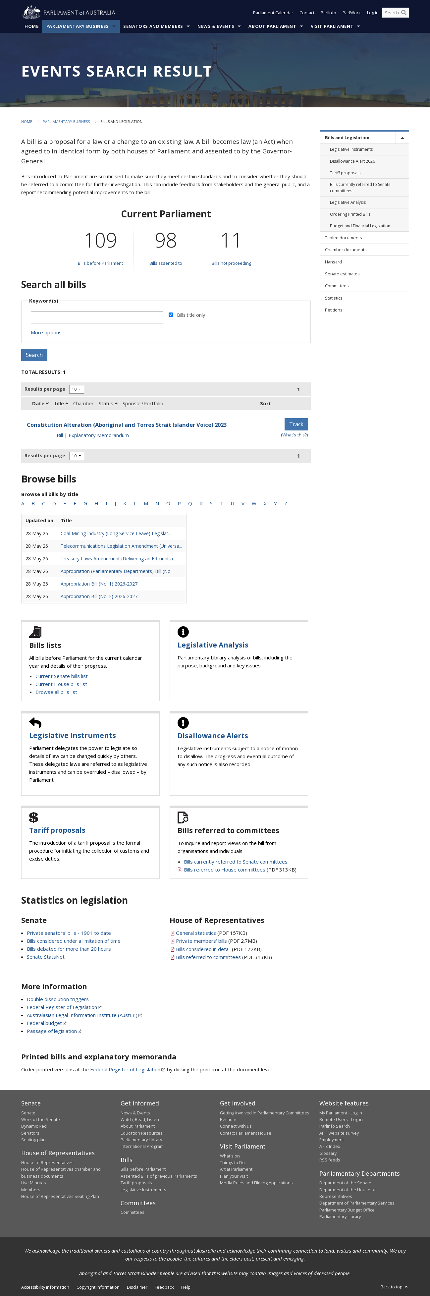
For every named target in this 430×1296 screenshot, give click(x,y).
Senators (30, 1133)
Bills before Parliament (100, 263)
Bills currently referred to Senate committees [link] (360, 188)
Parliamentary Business (77, 26)
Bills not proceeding (231, 263)
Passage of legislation (52, 1031)
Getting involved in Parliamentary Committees (264, 1113)
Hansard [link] (333, 262)
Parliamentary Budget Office (347, 1210)
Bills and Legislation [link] (347, 138)
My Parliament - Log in (340, 1113)
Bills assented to (165, 263)
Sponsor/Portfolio (143, 403)
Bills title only (191, 315)
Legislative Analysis (213, 644)
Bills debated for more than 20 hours (69, 948)
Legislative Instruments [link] (351, 149)
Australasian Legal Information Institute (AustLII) (82, 1015)
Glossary (328, 1153)
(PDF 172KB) (219, 949)
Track (296, 424)
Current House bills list (61, 684)
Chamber (83, 403)
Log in (373, 13)
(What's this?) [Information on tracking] (294, 435)
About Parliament (272, 26)
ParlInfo (328, 13)
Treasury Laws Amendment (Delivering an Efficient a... (118, 558)
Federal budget (44, 1023)
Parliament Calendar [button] (273, 13)
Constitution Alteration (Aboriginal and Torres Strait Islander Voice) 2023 (127, 424)
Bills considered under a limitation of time (74, 940)
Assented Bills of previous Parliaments (159, 1176)
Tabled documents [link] (343, 238)
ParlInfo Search (334, 1126)
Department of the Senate (345, 1183)
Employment (331, 1140)
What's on (230, 1156)
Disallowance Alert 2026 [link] (352, 161)
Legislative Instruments (72, 735)
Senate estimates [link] (342, 274)
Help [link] (185, 1287)
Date (40, 403)
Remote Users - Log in (341, 1119)
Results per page (45, 389)
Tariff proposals (57, 830)
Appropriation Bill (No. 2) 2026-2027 (99, 596)
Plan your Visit (234, 1176)
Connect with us (236, 1126)
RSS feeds (329, 1160)
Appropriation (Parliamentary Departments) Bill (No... (117, 571)
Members (30, 1190)
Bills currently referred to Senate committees (236, 861)
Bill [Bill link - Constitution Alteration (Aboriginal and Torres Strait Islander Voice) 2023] (60, 435)
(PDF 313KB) (240, 869)
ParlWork (352, 13)
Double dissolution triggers (58, 999)
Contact (306, 13)
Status (108, 403)
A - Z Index (329, 1146)
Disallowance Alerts (213, 735)
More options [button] (46, 332)
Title (61, 403)
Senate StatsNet (46, 956)
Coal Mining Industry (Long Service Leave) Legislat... (116, 533)
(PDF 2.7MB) (216, 940)
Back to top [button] (395, 1287)
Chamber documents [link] (346, 250)
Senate (28, 1113)
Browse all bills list (56, 692)
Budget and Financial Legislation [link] (360, 226)
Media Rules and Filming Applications (256, 1183)
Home (32, 26)
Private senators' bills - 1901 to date (69, 933)
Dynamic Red (34, 1126)
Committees (132, 1212)
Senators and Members (153, 26)
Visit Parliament (332, 26)
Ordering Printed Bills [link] (350, 214)
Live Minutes (33, 1183)
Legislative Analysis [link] (348, 202)
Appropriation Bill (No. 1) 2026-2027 (99, 584)
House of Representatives (47, 1162)
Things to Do (232, 1162)
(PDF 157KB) (211, 933)
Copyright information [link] (98, 1287)
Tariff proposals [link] (345, 173)
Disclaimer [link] (137, 1287)
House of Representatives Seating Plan (60, 1196)
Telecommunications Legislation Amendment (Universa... (121, 546)
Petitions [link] (334, 310)
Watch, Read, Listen (140, 1119)
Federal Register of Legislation (62, 1007)
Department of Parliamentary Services (357, 1203)
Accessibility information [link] (45, 1287)
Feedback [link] (164, 1287)
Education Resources (142, 1133)
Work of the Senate (40, 1119)
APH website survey (339, 1133)
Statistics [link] (334, 298)
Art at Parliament (236, 1169)
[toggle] (402, 137)
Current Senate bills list (61, 676)
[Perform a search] (404, 13)
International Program (142, 1146)
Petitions (229, 1119)
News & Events (215, 26)
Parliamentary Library (141, 1140)
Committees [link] (337, 286)
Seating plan (33, 1140)
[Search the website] (395, 13)
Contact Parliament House (245, 1133)
